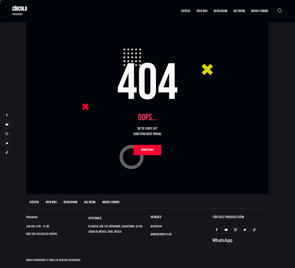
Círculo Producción (35, 260)
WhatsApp (222, 240)
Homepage (147, 150)
